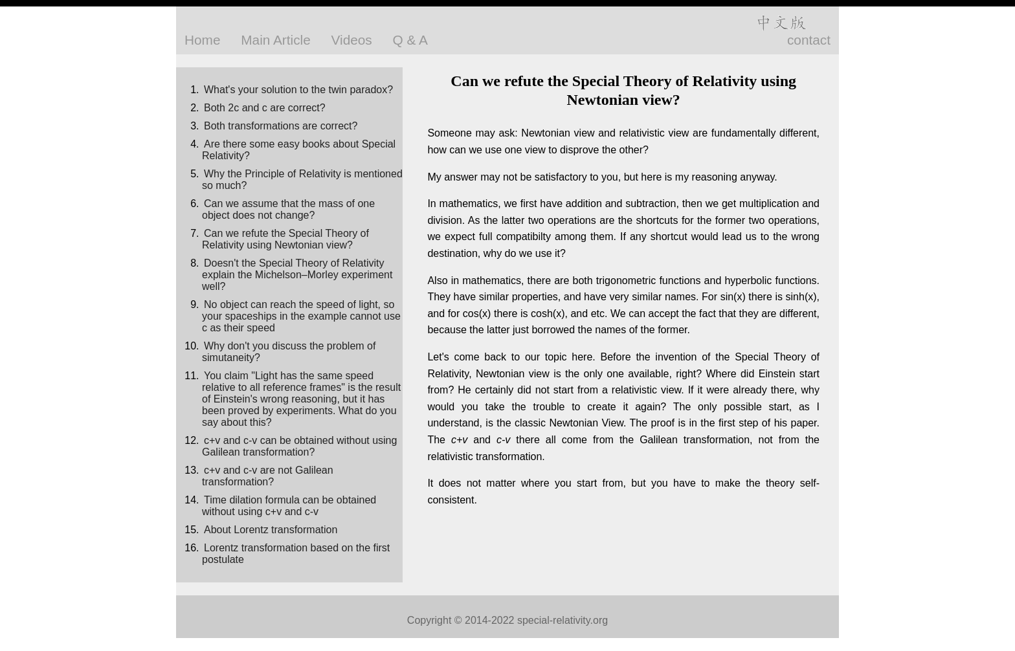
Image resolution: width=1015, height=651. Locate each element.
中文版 (780, 22)
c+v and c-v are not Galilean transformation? (267, 476)
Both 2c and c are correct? (265, 107)
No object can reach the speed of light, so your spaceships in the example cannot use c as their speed (301, 316)
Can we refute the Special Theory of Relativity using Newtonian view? (285, 239)
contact (809, 39)
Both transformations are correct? (280, 125)
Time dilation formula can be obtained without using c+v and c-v (289, 505)
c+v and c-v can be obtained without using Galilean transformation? (299, 446)
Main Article (276, 39)
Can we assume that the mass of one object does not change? (288, 209)
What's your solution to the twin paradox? (298, 89)
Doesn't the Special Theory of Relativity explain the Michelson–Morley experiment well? (297, 275)
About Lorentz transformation (270, 529)
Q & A (410, 39)
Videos (351, 39)
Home (202, 39)
